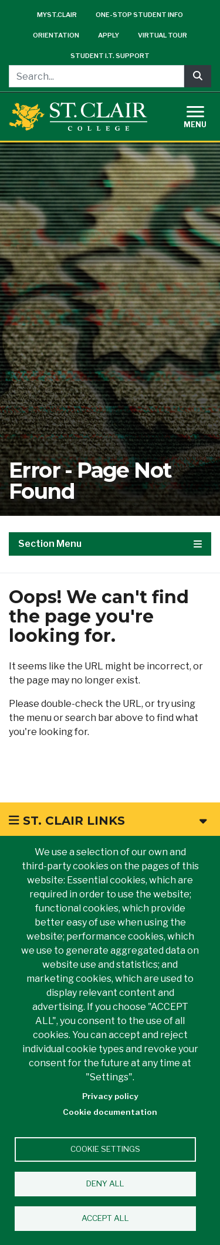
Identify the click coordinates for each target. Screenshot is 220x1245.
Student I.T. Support (110, 56)
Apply (108, 35)
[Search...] (96, 76)
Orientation (56, 35)
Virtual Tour (162, 35)
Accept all (105, 1218)
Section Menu (110, 543)
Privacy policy (110, 1096)
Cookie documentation (110, 1112)
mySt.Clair (57, 15)
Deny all (105, 1183)
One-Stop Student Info (139, 15)
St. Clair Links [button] (108, 821)
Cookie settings (105, 1149)
